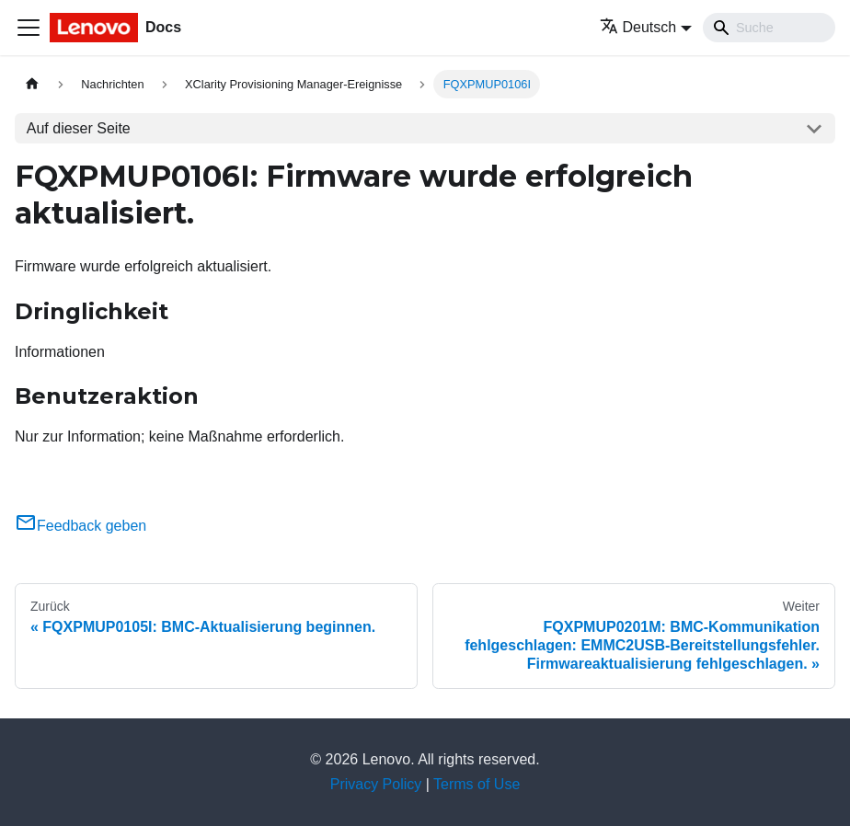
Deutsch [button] (638, 27)
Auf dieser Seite (79, 128)
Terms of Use (476, 784)
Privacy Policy (376, 784)
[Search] (769, 27)
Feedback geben (80, 525)
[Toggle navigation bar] (28, 27)
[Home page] (32, 84)
